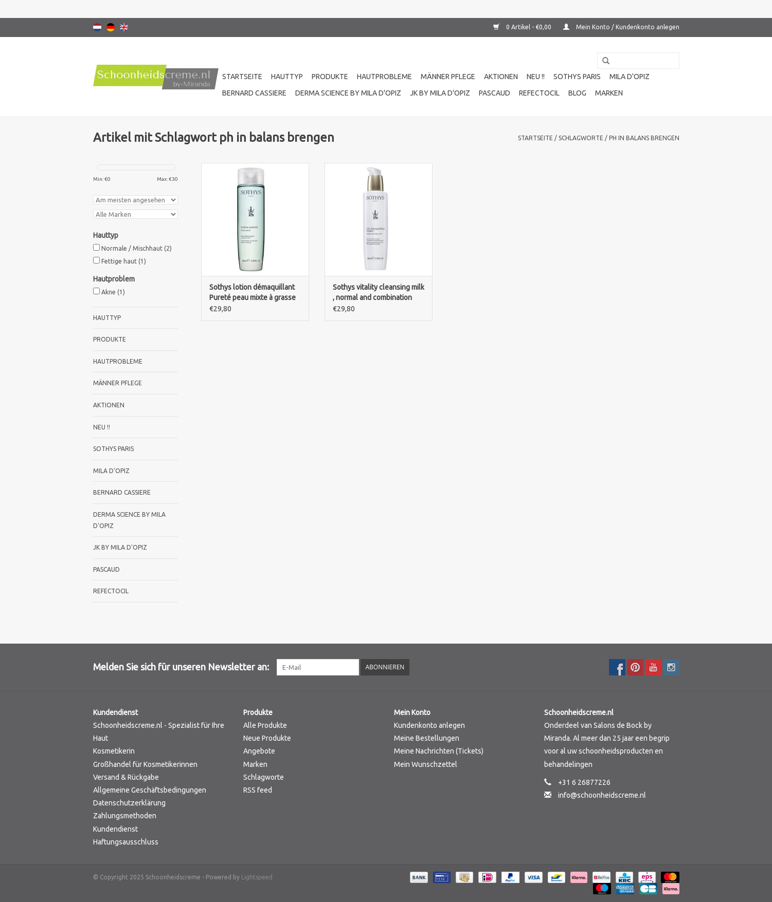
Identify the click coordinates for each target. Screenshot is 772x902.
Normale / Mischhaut (136, 248)
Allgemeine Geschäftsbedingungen (149, 790)
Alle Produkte (265, 725)
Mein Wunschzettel (425, 764)
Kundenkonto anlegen (429, 725)
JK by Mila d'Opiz (440, 93)
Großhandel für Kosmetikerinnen (145, 764)
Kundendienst (115, 829)
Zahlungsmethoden (124, 816)
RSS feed (257, 790)
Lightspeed (257, 877)
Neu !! (536, 76)
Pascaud (494, 93)
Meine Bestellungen (426, 738)
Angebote (259, 751)
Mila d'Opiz (629, 76)
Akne (113, 292)
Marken (609, 93)
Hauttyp (287, 76)
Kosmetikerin (114, 751)
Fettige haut (123, 261)
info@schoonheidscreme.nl (602, 795)
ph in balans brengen (644, 138)
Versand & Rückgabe (126, 777)
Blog (577, 93)
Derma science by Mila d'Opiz (348, 93)
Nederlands (97, 27)
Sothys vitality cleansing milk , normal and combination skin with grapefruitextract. (378, 293)
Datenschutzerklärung (129, 803)
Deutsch (110, 27)
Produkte (330, 76)
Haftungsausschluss (125, 842)
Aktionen (501, 76)
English (124, 27)
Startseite (242, 76)
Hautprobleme (384, 76)
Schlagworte (581, 138)
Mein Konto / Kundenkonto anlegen (621, 27)
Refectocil (539, 93)
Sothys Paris (577, 76)
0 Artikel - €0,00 (523, 27)
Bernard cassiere (254, 93)
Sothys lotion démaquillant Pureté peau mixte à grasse (252, 292)
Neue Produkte (267, 738)
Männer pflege (448, 76)
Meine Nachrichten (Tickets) (438, 751)
